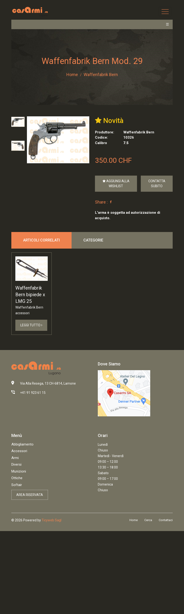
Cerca (148, 520)
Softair (16, 485)
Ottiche (16, 478)
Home (72, 74)
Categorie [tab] (93, 240)
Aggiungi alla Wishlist (116, 183)
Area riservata (29, 495)
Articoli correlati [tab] (41, 240)
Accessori (19, 451)
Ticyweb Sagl (51, 520)
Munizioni (18, 471)
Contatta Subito (156, 183)
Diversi (16, 464)
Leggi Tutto (31, 325)
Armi (15, 458)
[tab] (18, 122)
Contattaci (166, 520)
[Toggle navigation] (165, 11)
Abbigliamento (22, 444)
